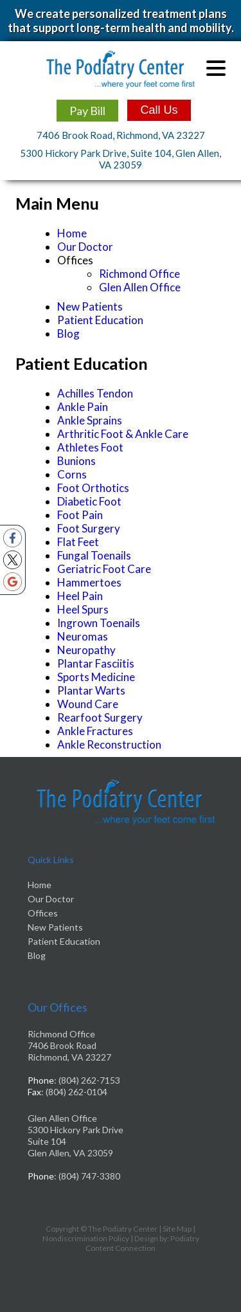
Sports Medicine (96, 677)
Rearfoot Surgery (100, 717)
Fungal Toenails (94, 555)
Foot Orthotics (93, 488)
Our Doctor (85, 246)
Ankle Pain (82, 407)
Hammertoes (89, 582)
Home (72, 233)
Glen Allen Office (140, 287)
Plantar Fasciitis (95, 663)
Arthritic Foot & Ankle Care (122, 434)
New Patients (90, 306)
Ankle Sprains (89, 420)
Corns (72, 474)
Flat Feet (78, 542)
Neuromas (82, 636)
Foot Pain (80, 515)
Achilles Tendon (95, 393)
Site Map (177, 1229)
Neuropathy (86, 650)
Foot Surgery (88, 528)
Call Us (158, 110)
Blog (68, 333)
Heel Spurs (83, 609)
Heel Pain (80, 596)
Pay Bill (87, 111)
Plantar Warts (91, 690)
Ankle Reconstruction (109, 744)
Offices (43, 912)
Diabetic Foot (89, 501)
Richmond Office (139, 273)
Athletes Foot (90, 447)
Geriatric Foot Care (104, 569)
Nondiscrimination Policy (85, 1238)
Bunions (76, 461)
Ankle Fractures (95, 731)
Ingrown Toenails (98, 623)
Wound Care (87, 704)
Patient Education (100, 320)
